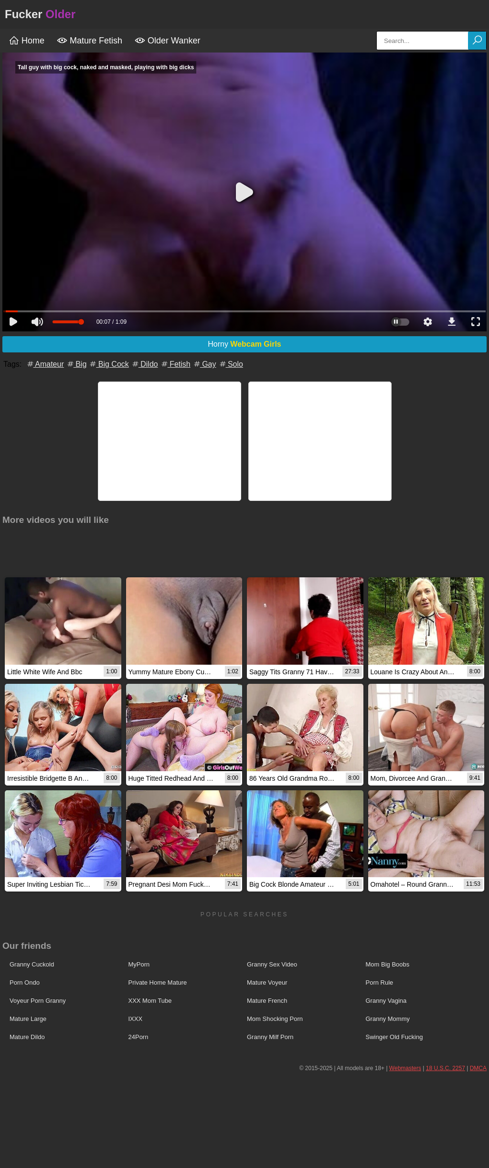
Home (26, 40)
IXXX (135, 1018)
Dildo (144, 364)
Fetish (175, 364)
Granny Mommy (388, 1018)
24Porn (138, 1037)
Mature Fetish (89, 40)
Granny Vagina (386, 1000)
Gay (204, 364)
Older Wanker (167, 40)
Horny (244, 344)
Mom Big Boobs (388, 964)
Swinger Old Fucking (394, 1037)
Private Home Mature (157, 982)
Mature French (267, 1000)
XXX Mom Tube (150, 1000)
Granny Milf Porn (270, 1037)
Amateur (45, 364)
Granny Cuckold (32, 964)
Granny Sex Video (272, 964)
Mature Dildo (27, 1037)
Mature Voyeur (267, 982)
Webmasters (405, 1068)
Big (76, 364)
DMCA (478, 1068)
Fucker (40, 14)
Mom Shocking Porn (275, 1018)
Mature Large (28, 1018)
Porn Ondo (25, 982)
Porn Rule (379, 982)
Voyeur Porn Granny (38, 1000)
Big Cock (108, 364)
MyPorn (139, 964)
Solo (230, 364)
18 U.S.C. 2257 (445, 1068)
